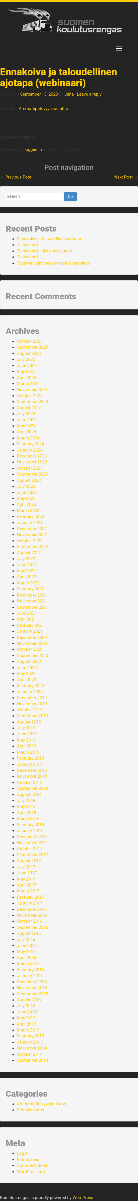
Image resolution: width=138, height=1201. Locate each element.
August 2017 (29, 860)
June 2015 (27, 1012)
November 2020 (32, 643)
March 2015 (28, 1030)
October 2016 (29, 921)
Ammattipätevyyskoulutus (43, 108)
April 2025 (26, 377)
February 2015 (30, 1036)
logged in (33, 149)
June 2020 (27, 667)
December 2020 (32, 637)
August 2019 (29, 722)
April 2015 (26, 1024)
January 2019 (30, 764)
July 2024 (26, 413)
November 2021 (32, 601)
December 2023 (32, 456)
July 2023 (26, 486)
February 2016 (30, 969)
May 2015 (26, 1017)
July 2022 (26, 558)
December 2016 (32, 909)
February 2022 (30, 588)
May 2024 (26, 425)
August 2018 (29, 794)
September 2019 (32, 715)
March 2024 (28, 438)
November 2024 (32, 389)
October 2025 (29, 341)
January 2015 (30, 1042)
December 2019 (32, 697)
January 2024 (30, 450)
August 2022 (29, 552)
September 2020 (32, 655)
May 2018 (26, 806)
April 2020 (26, 679)
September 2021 (32, 607)
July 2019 (26, 728)
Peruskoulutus (30, 1109)
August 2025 (29, 353)
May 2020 (26, 673)
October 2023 (29, 468)
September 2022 (32, 546)
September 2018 (32, 788)
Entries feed (28, 1159)
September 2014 (32, 1060)
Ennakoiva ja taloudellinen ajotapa (49, 238)
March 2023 (28, 510)
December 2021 (32, 595)
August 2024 (29, 407)
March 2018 (28, 818)
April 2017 (26, 885)
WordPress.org (31, 1171)
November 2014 (32, 1048)
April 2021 (26, 619)
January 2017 (30, 903)
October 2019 (29, 709)
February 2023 (30, 516)
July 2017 (26, 867)
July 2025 (26, 359)
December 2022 (32, 528)
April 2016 (26, 957)
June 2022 (27, 564)
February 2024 (30, 443)
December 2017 (32, 836)
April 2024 (26, 431)
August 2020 (29, 661)
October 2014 (29, 1054)
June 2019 (27, 733)
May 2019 (26, 740)
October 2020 (29, 649)
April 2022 (26, 576)
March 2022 (28, 583)
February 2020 (30, 685)
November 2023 (32, 462)
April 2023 (26, 504)
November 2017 (32, 842)
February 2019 (30, 758)
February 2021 (30, 625)
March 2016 (28, 963)
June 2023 (27, 492)
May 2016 (26, 951)
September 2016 (32, 927)
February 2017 (30, 897)
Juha (69, 94)
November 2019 (32, 703)
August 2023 (29, 480)
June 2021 (27, 613)
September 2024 (32, 401)
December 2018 (32, 770)
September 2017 (32, 854)
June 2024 (27, 419)
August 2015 (29, 999)
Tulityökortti (28, 244)
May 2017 (26, 879)
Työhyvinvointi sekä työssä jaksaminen (53, 263)
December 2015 (32, 981)
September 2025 (32, 347)
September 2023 (32, 474)
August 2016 (29, 933)
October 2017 (29, 848)
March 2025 (28, 383)
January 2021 (30, 631)
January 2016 (30, 975)
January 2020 (30, 691)
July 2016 (26, 939)
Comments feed (32, 1165)
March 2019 (28, 752)
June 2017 (27, 873)
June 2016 (27, 945)
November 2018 (32, 776)
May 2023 (26, 498)
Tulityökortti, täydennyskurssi (44, 251)
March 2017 (28, 891)
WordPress (83, 1197)
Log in (23, 1153)
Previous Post (15, 177)
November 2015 (32, 987)
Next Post (126, 177)
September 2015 (32, 994)
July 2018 (26, 800)
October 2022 (29, 540)
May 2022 (26, 570)
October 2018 (29, 782)
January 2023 (30, 522)
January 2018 (30, 830)
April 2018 (26, 812)
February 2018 (30, 824)
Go (70, 196)
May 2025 (26, 371)
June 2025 (27, 365)
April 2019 (26, 746)
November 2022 (32, 534)
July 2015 (26, 1005)
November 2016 (32, 915)
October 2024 (29, 395)
